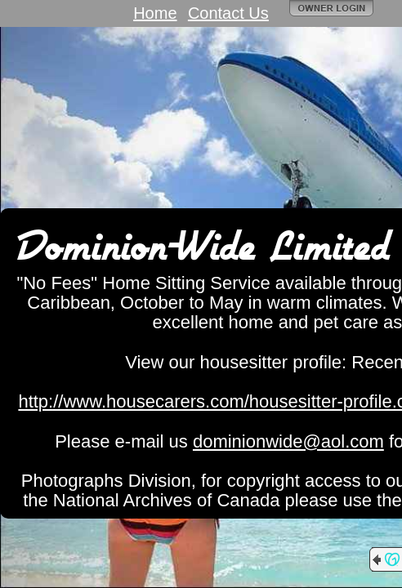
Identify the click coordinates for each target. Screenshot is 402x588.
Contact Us (228, 13)
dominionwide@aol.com (288, 441)
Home (154, 13)
